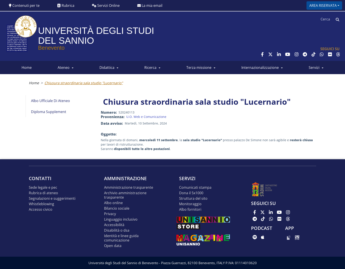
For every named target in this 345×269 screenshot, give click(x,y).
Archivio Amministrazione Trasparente (125, 195)
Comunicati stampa (195, 187)
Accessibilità (114, 225)
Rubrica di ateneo (43, 193)
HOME (27, 67)
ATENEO (64, 67)
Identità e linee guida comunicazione (121, 238)
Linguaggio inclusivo (121, 219)
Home (34, 83)
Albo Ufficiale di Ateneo (50, 100)
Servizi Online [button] (106, 5)
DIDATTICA (106, 67)
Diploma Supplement (48, 111)
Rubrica (65, 5)
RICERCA (150, 67)
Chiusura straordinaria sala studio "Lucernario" (83, 83)
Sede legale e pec (43, 187)
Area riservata (323, 5)
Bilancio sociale (116, 208)
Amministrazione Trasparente (128, 187)
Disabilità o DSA (116, 230)
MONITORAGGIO (190, 204)
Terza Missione (198, 67)
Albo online (113, 203)
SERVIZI (314, 67)
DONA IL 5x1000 (191, 193)
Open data (112, 245)
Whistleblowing (41, 204)
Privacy (110, 214)
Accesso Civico (40, 209)
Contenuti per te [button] (24, 5)
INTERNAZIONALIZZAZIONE (260, 67)
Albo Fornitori (190, 209)
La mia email (149, 5)
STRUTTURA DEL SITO (193, 198)
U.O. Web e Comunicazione (146, 117)
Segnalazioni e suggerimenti (52, 198)
